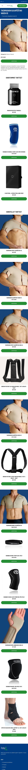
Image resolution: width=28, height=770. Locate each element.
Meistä (4, 767)
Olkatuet (12, 54)
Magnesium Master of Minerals (14, 110)
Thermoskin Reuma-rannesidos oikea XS (14, 645)
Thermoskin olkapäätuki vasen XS (14, 297)
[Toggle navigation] (2, 6)
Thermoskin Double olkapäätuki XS (14, 525)
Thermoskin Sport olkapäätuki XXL (14, 250)
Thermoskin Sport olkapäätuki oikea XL (14, 345)
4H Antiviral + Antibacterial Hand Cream (14, 193)
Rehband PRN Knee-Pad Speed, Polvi (14, 686)
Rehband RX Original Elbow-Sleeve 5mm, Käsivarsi (14, 152)
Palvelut (4, 764)
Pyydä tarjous (22, 5)
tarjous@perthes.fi (24, 1)
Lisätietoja (14, 61)
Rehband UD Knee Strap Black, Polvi (14, 555)
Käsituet (8, 54)
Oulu (3, 1)
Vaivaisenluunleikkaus (7, 762)
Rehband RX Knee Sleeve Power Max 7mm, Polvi (14, 597)
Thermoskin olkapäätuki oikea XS (14, 435)
